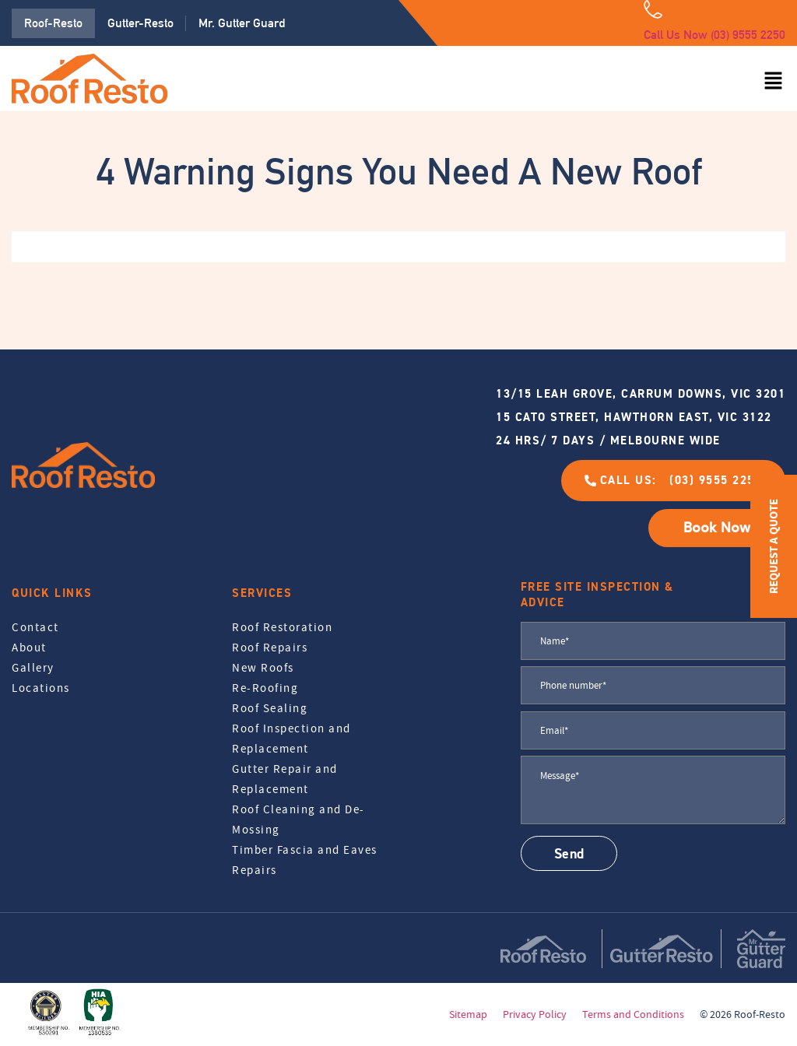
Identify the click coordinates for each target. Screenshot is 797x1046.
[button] (773, 82)
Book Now (716, 527)
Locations (41, 688)
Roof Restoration (282, 627)
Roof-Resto (53, 23)
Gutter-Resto (140, 23)
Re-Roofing (265, 688)
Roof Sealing (269, 708)
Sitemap (468, 1014)
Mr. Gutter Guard (241, 23)
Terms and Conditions (633, 1014)
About (29, 647)
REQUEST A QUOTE (773, 546)
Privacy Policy (535, 1014)
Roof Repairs (269, 647)
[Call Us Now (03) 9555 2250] (653, 9)
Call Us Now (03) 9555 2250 (714, 34)
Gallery (33, 668)
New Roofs (263, 668)
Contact (35, 627)
